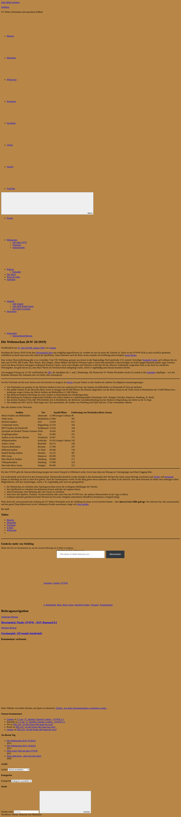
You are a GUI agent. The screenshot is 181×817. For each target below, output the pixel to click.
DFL (50, 372)
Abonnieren (115, 554)
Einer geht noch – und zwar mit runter (24, 756)
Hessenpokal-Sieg (44, 352)
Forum (10, 218)
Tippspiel (16, 245)
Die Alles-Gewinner (21, 309)
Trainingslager (106, 605)
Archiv (4, 769)
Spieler (56, 583)
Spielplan (11, 279)
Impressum (33, 333)
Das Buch (11, 274)
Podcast (31, 269)
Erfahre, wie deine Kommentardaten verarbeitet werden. (81, 708)
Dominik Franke (150, 360)
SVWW (64, 583)
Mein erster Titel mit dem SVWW (22, 751)
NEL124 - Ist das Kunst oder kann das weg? (33, 724)
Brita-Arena (68, 605)
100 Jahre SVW (19, 242)
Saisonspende (18, 247)
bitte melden (83, 504)
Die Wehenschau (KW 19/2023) (21, 740)
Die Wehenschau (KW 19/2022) (21, 746)
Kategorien (6, 781)
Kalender (151, 372)
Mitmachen (33, 240)
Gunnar (52, 348)
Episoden (16, 272)
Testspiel (95, 605)
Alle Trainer (17, 304)
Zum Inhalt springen (10, 2)
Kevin (70, 382)
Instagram (169, 477)
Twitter (157, 477)
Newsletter (12, 311)
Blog (59, 605)
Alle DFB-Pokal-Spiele (23, 306)
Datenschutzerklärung (22, 336)
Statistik (32, 301)
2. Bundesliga (50, 605)
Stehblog (5, 7)
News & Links (13, 277)
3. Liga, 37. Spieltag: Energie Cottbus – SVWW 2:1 (40, 719)
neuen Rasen (130, 355)
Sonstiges (48, 583)
